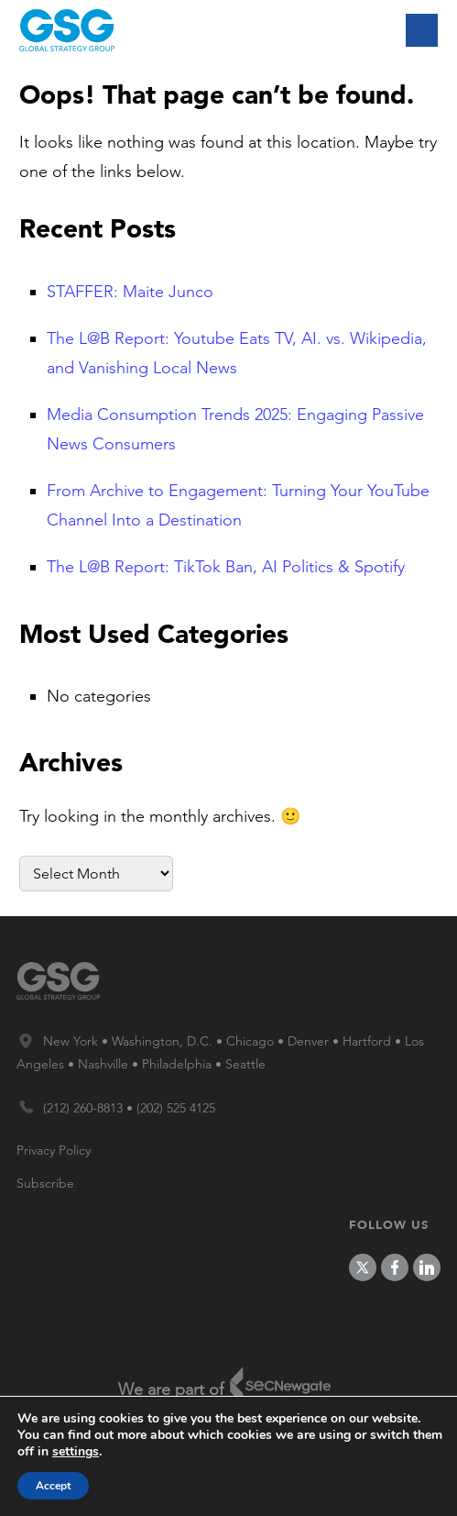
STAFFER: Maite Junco (130, 292)
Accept (53, 1485)
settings (75, 1452)
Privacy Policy (53, 1150)
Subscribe (45, 1183)
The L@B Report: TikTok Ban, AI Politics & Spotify (226, 567)
